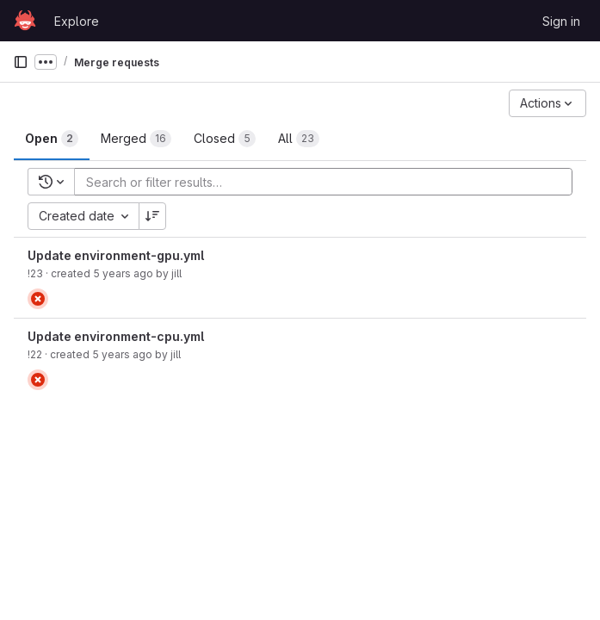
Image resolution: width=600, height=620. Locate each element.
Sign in (561, 21)
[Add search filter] (328, 182)
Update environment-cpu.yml (116, 336)
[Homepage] (24, 20)
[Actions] (547, 103)
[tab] (52, 138)
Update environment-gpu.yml (116, 255)
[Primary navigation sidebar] (20, 62)
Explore (76, 21)
